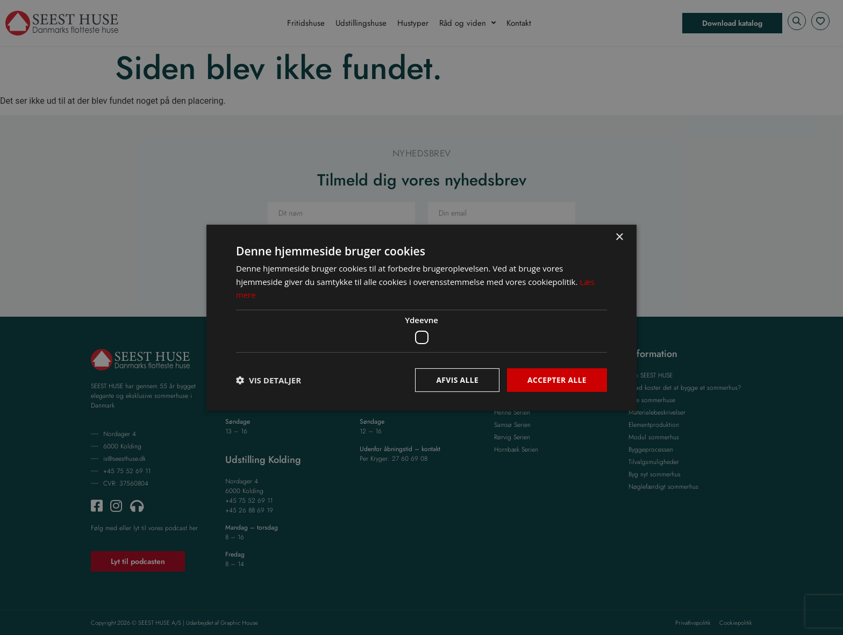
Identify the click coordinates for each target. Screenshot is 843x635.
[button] (268, 380)
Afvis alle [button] (456, 379)
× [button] (619, 237)
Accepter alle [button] (557, 379)
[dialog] (421, 317)
